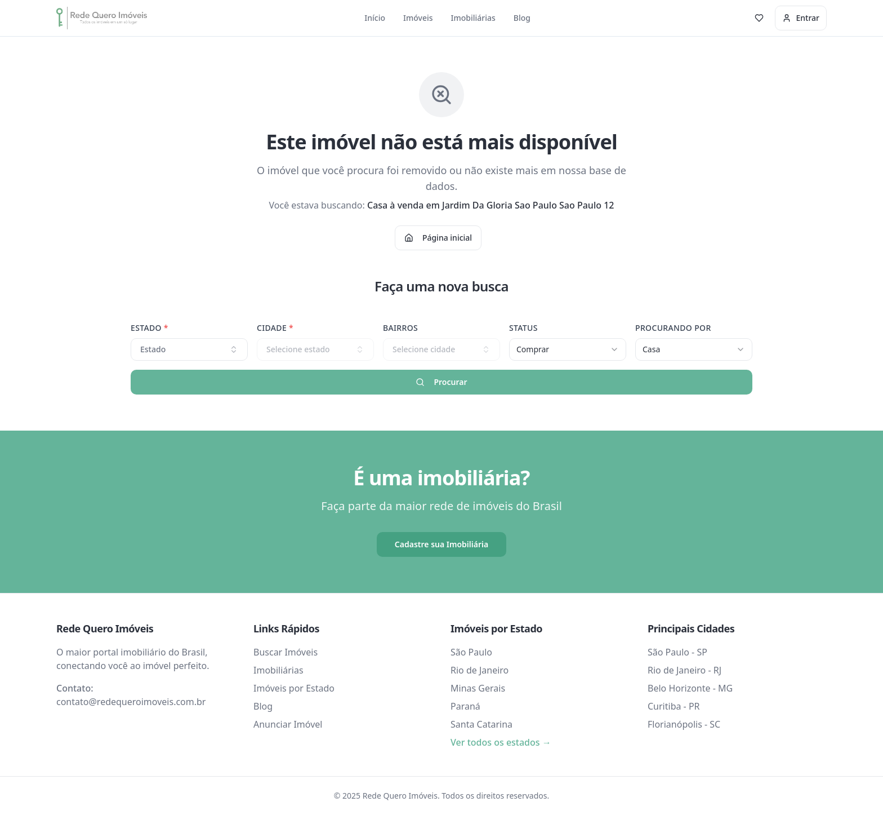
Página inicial (438, 237)
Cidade (275, 327)
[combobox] (567, 349)
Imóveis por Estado (294, 688)
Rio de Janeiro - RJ (684, 670)
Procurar (441, 382)
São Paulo (471, 652)
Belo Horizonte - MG (690, 688)
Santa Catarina (481, 724)
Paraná (465, 706)
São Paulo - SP (677, 652)
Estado (149, 327)
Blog (522, 17)
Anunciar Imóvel (287, 724)
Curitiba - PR (674, 706)
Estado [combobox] (189, 349)
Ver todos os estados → (501, 742)
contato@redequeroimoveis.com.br (131, 702)
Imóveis (418, 17)
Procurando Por (673, 327)
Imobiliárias (473, 17)
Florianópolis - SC (684, 724)
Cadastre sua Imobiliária (441, 544)
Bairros (400, 327)
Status (523, 327)
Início (374, 17)
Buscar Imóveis (285, 652)
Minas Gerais (478, 688)
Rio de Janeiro (480, 670)
